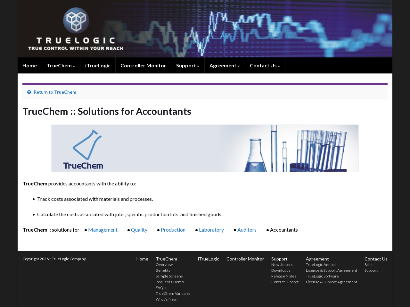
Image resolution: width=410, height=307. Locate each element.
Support (188, 65)
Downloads (281, 270)
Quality (139, 229)
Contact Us (265, 65)
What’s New (166, 299)
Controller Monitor (143, 65)
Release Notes (283, 276)
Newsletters (282, 264)
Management (103, 229)
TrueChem (61, 65)
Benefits (163, 270)
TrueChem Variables (173, 293)
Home (29, 65)
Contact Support (285, 281)
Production (173, 229)
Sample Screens (169, 276)
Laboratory (211, 229)
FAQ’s (161, 287)
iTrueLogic (98, 65)
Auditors (247, 229)
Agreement (224, 65)
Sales (369, 264)
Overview (164, 264)
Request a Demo (170, 281)
